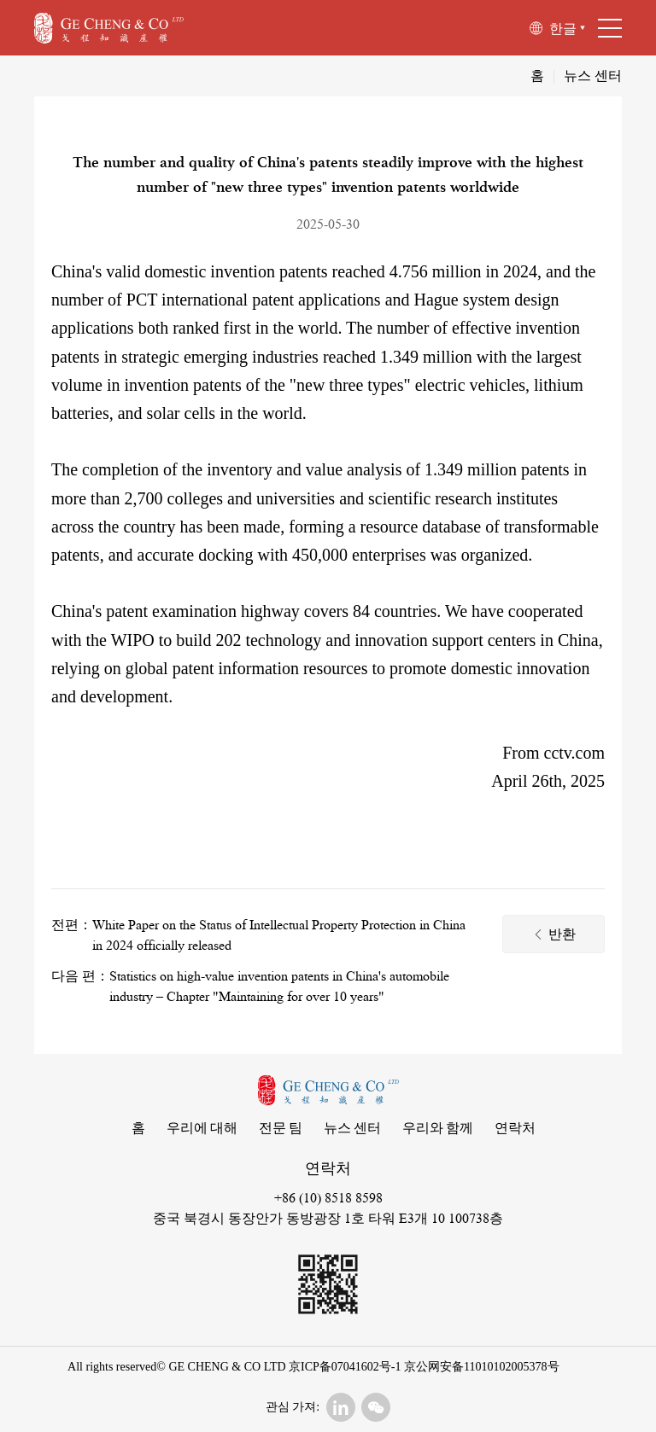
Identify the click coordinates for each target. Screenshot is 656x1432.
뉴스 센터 (593, 76)
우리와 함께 (437, 1129)
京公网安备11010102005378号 (480, 1366)
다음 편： (80, 976)
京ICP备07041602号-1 (345, 1366)
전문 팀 (280, 1129)
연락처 (515, 1129)
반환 (554, 935)
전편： (71, 925)
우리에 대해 (202, 1129)
